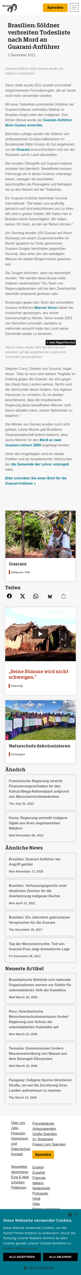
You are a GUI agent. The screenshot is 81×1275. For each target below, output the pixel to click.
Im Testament (42, 1139)
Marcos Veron (46, 308)
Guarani (22, 149)
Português (40, 1193)
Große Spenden (44, 1134)
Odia (36, 1204)
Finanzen (18, 1133)
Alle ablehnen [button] (60, 1257)
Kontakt (17, 1154)
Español (38, 1172)
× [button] (76, 1214)
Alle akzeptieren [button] (22, 1257)
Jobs (14, 1128)
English (38, 1167)
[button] (40, 1268)
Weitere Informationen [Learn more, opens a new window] (20, 1248)
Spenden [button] (55, 7)
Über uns (18, 1123)
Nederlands (41, 1188)
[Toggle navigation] (74, 7)
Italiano (38, 1183)
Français (39, 1178)
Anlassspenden (44, 1129)
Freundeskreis (43, 1123)
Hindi (36, 1198)
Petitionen (18, 1187)
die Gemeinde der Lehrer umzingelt (40, 464)
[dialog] (40, 1242)
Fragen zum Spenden (49, 1144)
